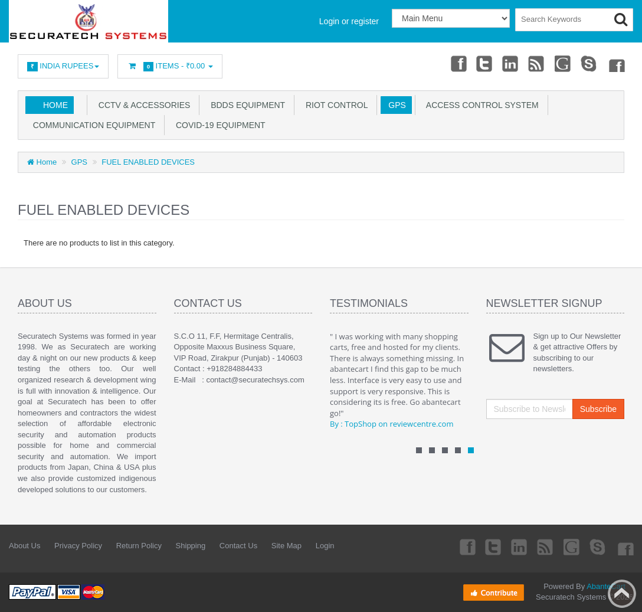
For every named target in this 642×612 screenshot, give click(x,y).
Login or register (349, 21)
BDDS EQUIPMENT (245, 105)
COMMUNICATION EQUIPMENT (91, 125)
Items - (170, 66)
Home (55, 105)
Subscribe (598, 409)
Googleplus (563, 63)
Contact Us (238, 545)
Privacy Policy (78, 545)
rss (537, 63)
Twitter (484, 63)
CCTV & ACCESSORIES (142, 105)
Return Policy (139, 545)
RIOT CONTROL (334, 105)
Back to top (622, 594)
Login (325, 545)
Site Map (286, 545)
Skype (589, 63)
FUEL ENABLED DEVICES (148, 162)
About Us (24, 545)
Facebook (458, 63)
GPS (394, 105)
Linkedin (511, 63)
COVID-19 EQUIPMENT (218, 125)
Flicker (616, 63)
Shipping (191, 545)
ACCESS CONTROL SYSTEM (480, 105)
